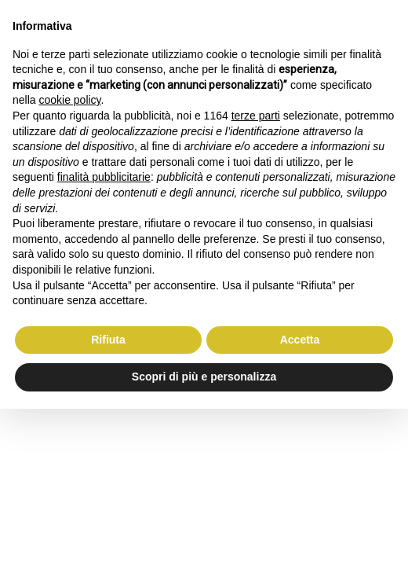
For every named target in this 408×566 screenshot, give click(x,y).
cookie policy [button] (69, 100)
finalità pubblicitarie (104, 177)
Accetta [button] (300, 339)
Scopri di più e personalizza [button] (204, 376)
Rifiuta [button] (108, 339)
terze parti (255, 115)
